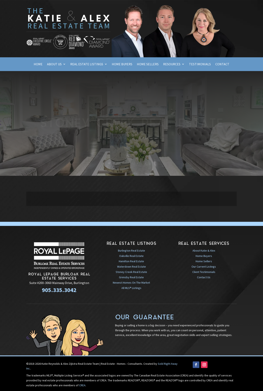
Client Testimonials (203, 272)
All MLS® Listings (131, 288)
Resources (171, 64)
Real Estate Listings (86, 64)
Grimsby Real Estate (131, 277)
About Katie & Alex (204, 250)
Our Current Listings (203, 266)
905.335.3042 (59, 290)
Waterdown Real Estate (131, 266)
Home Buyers (122, 64)
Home (38, 64)
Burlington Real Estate (131, 250)
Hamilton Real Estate (131, 261)
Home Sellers (148, 64)
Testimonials (200, 64)
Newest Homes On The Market (131, 282)
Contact (222, 64)
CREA (82, 385)
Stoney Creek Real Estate (131, 272)
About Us (54, 64)
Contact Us (203, 277)
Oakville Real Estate (131, 256)
